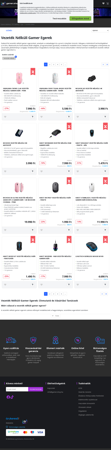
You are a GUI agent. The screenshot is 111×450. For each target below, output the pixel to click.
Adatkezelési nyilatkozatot (28, 13)
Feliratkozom (35, 391)
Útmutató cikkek (84, 409)
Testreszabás (53, 18)
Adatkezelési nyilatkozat (87, 401)
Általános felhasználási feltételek (91, 397)
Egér (22, 24)
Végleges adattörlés (86, 416)
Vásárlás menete (84, 393)
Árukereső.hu (9, 424)
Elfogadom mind (78, 18)
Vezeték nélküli (30, 24)
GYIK (80, 390)
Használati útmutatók (86, 405)
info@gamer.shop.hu (55, 393)
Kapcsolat (51, 390)
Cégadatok (82, 412)
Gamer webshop (6, 24)
